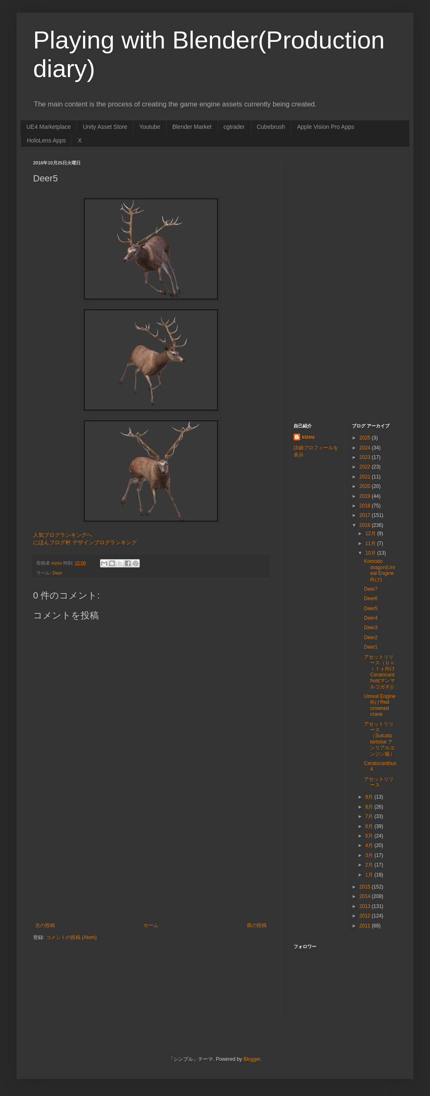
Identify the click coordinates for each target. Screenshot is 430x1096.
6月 (369, 826)
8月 (369, 807)
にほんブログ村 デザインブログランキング (85, 542)
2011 (365, 926)
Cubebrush (271, 126)
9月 (369, 797)
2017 (365, 515)
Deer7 (370, 589)
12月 (371, 533)
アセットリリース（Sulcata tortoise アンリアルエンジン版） (379, 739)
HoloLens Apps (46, 140)
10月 (371, 553)
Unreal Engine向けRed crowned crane (379, 705)
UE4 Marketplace (48, 126)
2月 (369, 865)
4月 (369, 845)
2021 (365, 477)
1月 (369, 875)
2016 (365, 525)
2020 (365, 486)
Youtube (149, 126)
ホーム (150, 925)
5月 (369, 836)
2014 (365, 896)
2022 (365, 467)
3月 (369, 855)
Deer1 (370, 647)
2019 (365, 496)
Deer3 (370, 627)
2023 (365, 457)
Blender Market (192, 126)
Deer (57, 572)
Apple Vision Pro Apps (325, 126)
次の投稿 (45, 925)
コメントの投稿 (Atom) (71, 937)
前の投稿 (257, 925)
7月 (369, 816)
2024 (365, 448)
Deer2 (370, 637)
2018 (365, 506)
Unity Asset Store (105, 126)
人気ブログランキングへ (62, 535)
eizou (308, 437)
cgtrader (234, 126)
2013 (365, 906)
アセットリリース (379, 782)
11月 (371, 543)
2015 (365, 887)
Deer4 (370, 618)
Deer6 (370, 598)
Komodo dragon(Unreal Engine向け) (379, 570)
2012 (365, 916)
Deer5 (370, 608)
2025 (365, 438)
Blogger (252, 1059)
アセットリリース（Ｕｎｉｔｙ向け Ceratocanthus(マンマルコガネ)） (380, 672)
